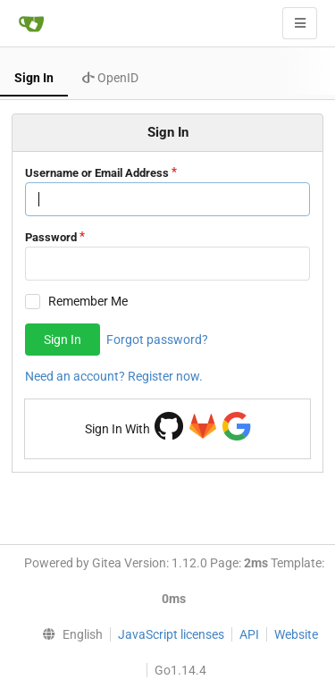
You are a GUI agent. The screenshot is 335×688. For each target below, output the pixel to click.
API (249, 634)
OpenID (110, 78)
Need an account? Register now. (114, 376)
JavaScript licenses (171, 634)
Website (296, 634)
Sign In (34, 78)
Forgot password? (157, 339)
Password (51, 237)
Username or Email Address (97, 173)
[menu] (68, 634)
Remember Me (88, 301)
